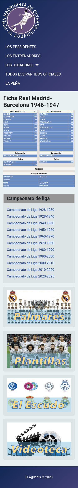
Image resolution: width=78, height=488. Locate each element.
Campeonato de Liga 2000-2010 (30, 263)
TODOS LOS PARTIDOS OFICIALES (33, 74)
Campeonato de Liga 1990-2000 (30, 256)
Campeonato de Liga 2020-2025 (30, 276)
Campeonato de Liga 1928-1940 (30, 216)
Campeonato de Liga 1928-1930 (30, 210)
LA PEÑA (12, 83)
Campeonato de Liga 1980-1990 (30, 250)
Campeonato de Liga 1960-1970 (30, 236)
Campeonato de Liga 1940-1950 (30, 223)
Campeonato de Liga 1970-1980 (30, 243)
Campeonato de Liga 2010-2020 (30, 270)
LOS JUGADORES (19, 65)
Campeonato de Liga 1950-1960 (30, 230)
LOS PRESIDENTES (20, 47)
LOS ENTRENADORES (23, 56)
